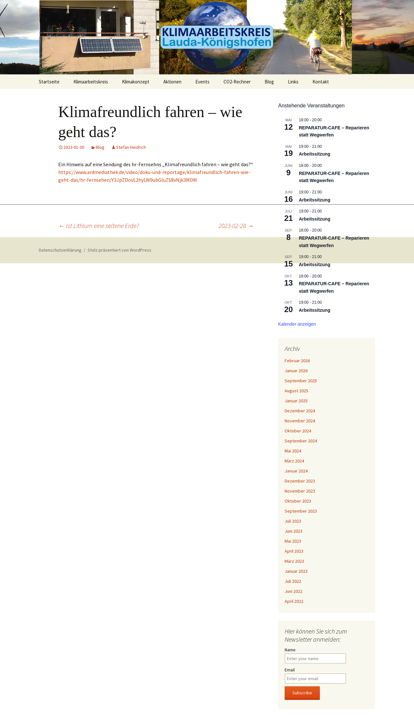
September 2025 (301, 381)
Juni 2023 (293, 531)
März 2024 (294, 461)
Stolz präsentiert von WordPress (119, 250)
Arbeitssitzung (314, 154)
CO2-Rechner (237, 82)
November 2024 (300, 421)
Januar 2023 (296, 571)
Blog (269, 82)
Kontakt (320, 82)
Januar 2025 (296, 401)
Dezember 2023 (300, 481)
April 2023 (294, 551)
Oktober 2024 (298, 431)
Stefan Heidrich (131, 147)
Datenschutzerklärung (60, 250)
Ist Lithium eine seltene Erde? (98, 226)
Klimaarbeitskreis (90, 82)
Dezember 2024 (300, 411)
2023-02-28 (236, 226)
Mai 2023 (293, 541)
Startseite (49, 82)
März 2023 (294, 561)
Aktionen (172, 82)
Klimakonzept (135, 82)
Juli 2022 (293, 581)
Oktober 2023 (298, 501)
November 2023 (300, 491)
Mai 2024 (293, 451)
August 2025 (296, 391)
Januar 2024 (296, 471)
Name (290, 650)
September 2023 (301, 511)
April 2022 (294, 601)
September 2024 (301, 441)
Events (202, 82)
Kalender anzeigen (297, 324)
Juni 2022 (293, 591)
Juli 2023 (293, 521)
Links (293, 82)
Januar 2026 (296, 371)
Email (290, 670)
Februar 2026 (297, 361)
